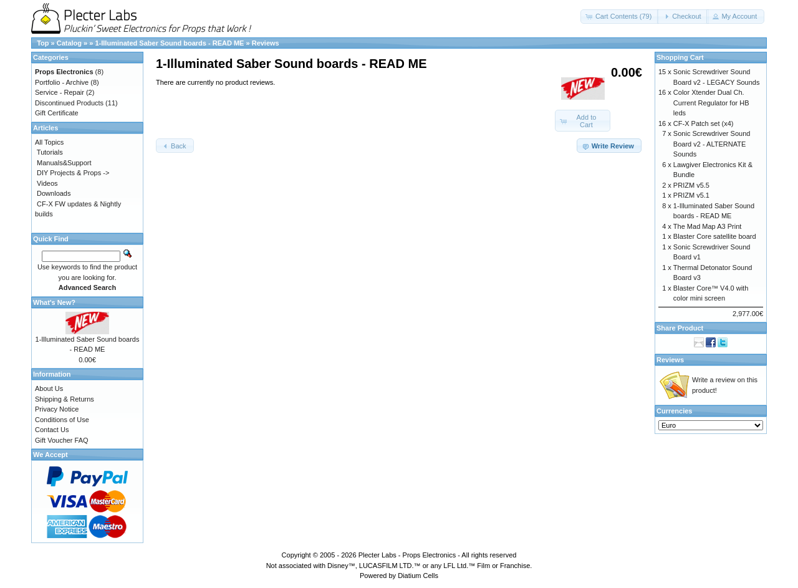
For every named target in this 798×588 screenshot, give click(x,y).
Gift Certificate (57, 113)
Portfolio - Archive (62, 82)
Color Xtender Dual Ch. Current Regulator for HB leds (711, 103)
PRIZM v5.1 (691, 195)
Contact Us (52, 429)
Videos (47, 183)
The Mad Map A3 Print (707, 226)
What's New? (54, 302)
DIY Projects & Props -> (73, 172)
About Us (49, 388)
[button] (620, 16)
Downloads (53, 193)
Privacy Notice (57, 409)
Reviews (265, 43)
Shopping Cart (680, 57)
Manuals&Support (64, 162)
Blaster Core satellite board (714, 236)
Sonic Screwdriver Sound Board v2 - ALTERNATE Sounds (712, 144)
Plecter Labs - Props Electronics (407, 555)
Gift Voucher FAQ (62, 440)
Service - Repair (59, 92)
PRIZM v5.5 (691, 185)
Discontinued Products (69, 103)
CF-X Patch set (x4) (703, 123)
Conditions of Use (62, 419)
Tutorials (50, 152)
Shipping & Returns (64, 399)
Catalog (69, 43)
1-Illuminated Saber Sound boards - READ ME (169, 43)
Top (43, 43)
